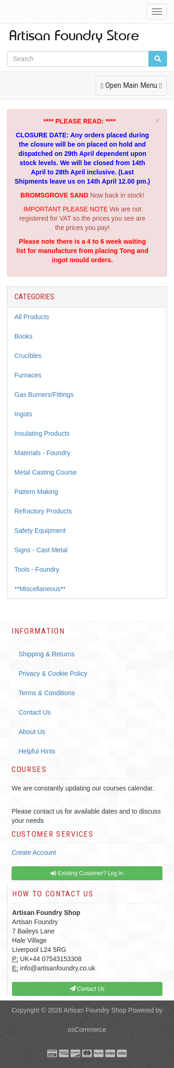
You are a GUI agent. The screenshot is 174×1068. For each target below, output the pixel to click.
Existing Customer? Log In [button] (87, 873)
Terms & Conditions (47, 693)
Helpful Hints (37, 751)
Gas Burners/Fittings (44, 394)
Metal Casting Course (45, 472)
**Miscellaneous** (40, 589)
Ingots (23, 414)
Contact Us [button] (87, 989)
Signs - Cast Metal (40, 550)
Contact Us (35, 712)
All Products (31, 317)
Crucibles (27, 355)
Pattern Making (36, 491)
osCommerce (87, 1029)
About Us (32, 731)
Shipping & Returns (47, 654)
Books (23, 336)
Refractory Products (43, 511)
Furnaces (27, 375)
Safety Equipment (40, 530)
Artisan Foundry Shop (95, 1010)
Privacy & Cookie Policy (53, 673)
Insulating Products (42, 433)
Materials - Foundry (42, 453)
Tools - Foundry (36, 569)
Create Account (34, 852)
